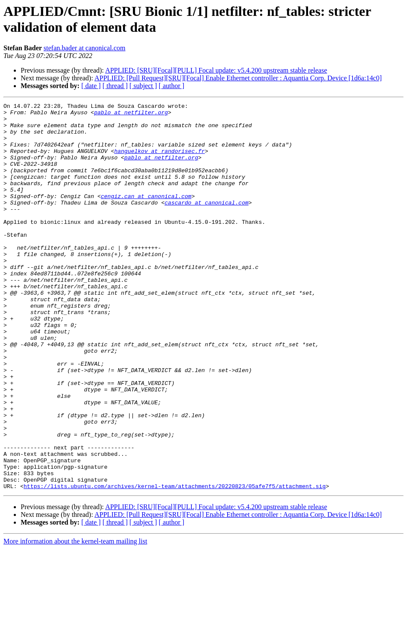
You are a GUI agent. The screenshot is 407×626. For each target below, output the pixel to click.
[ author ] (172, 85)
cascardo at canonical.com (206, 223)
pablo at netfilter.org (131, 115)
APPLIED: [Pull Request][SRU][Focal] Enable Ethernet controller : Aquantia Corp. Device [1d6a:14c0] (238, 78)
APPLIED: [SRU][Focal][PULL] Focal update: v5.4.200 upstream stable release (216, 70)
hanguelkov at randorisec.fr (159, 161)
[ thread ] (115, 85)
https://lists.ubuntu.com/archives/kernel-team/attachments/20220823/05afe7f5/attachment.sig (175, 563)
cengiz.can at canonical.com (146, 215)
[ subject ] (143, 85)
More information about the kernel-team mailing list (75, 618)
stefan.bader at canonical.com (84, 48)
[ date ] (91, 85)
